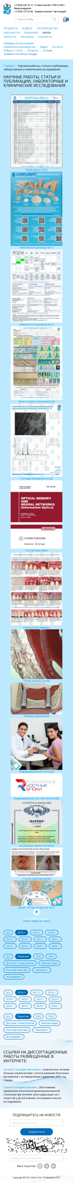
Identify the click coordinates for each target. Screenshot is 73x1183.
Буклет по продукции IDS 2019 (36, 894)
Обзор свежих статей (36, 656)
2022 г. (55, 939)
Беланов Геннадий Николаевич (22, 1069)
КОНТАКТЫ (45, 37)
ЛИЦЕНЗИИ (31, 32)
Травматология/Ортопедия (20, 54)
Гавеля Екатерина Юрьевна (20, 1087)
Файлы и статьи (13, 50)
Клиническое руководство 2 (36, 287)
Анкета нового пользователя (36, 364)
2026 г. (55, 946)
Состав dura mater (36, 516)
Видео (44, 47)
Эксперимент (14, 976)
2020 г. (25, 939)
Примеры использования (19, 43)
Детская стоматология (20, 963)
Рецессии (23, 956)
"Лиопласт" (42, 970)
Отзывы (47, 50)
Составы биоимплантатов (36, 441)
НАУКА (46, 32)
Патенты (57, 47)
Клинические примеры (36, 590)
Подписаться (36, 1131)
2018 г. (52, 932)
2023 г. (10, 946)
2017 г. (37, 932)
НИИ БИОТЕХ (12, 32)
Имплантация (49, 963)
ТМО (51, 956)
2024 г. (25, 946)
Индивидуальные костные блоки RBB (36, 786)
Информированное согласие (36, 745)
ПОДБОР (27, 28)
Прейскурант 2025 (36, 133)
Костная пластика (17, 970)
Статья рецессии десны (36, 863)
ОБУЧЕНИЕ (27, 37)
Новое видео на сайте (36, 919)
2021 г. (40, 939)
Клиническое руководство (20, 47)
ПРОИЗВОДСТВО (47, 28)
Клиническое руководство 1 (36, 210)
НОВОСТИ (10, 37)
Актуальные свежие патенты (36, 823)
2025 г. (40, 946)
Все (8, 932)
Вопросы (32, 50)
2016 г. (22, 932)
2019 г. (10, 939)
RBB (38, 956)
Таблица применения (36, 700)
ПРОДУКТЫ (11, 28)
